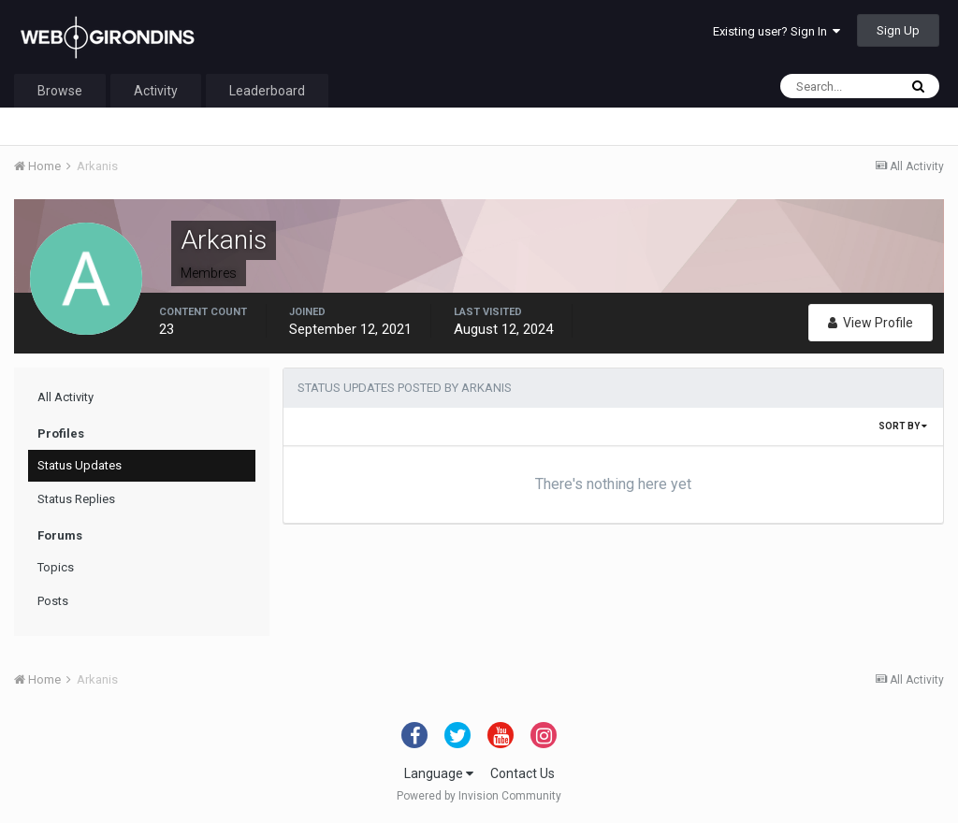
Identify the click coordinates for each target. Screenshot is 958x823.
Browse (59, 90)
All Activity (65, 397)
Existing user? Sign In (776, 31)
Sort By (902, 426)
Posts (52, 601)
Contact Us (522, 773)
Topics (55, 567)
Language (438, 773)
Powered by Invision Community (479, 795)
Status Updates (79, 465)
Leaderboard (267, 90)
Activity (156, 90)
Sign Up (898, 30)
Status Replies (76, 499)
